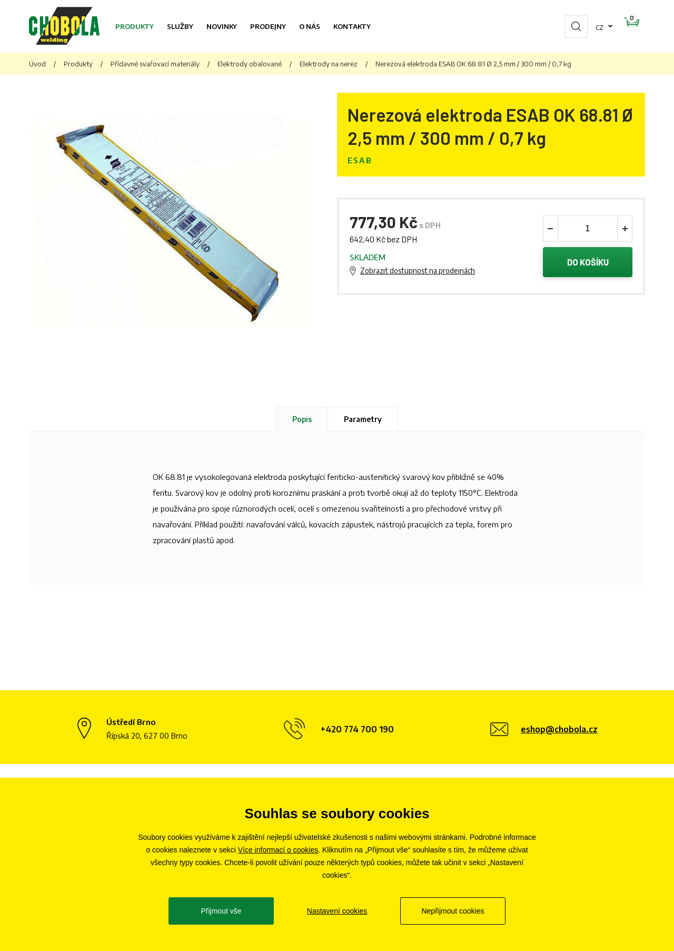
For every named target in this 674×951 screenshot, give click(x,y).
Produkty (134, 26)
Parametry (363, 419)
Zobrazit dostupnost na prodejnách (417, 271)
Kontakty (352, 26)
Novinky (221, 26)
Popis (302, 419)
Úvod (37, 64)
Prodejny (268, 26)
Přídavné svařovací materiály (155, 64)
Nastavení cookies (337, 911)
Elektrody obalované (249, 64)
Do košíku (588, 263)
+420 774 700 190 (357, 729)
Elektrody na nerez (329, 64)
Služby (180, 26)
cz (566, 26)
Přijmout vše (221, 911)
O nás (309, 26)
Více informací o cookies (278, 850)
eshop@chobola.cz (559, 729)
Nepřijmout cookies (452, 911)
